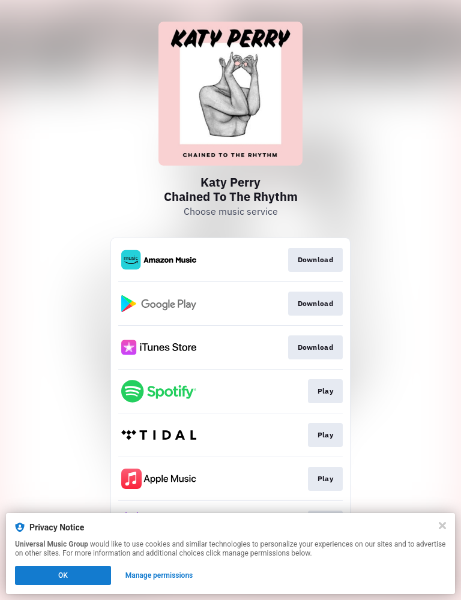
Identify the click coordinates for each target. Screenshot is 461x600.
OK (63, 575)
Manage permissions (159, 575)
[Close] (442, 525)
